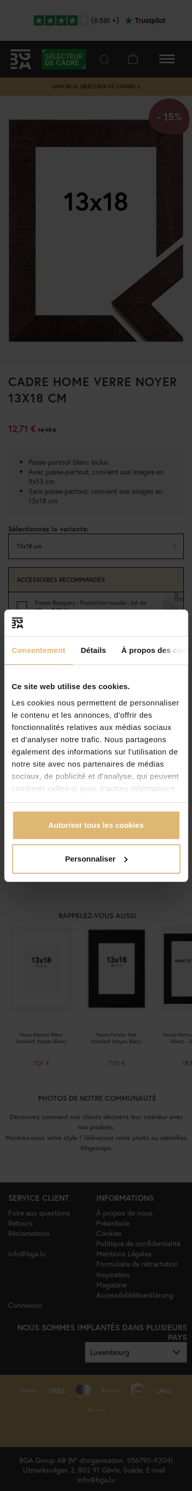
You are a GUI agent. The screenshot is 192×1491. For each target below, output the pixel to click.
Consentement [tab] (38, 650)
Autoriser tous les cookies (96, 825)
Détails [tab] (93, 650)
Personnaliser (96, 858)
